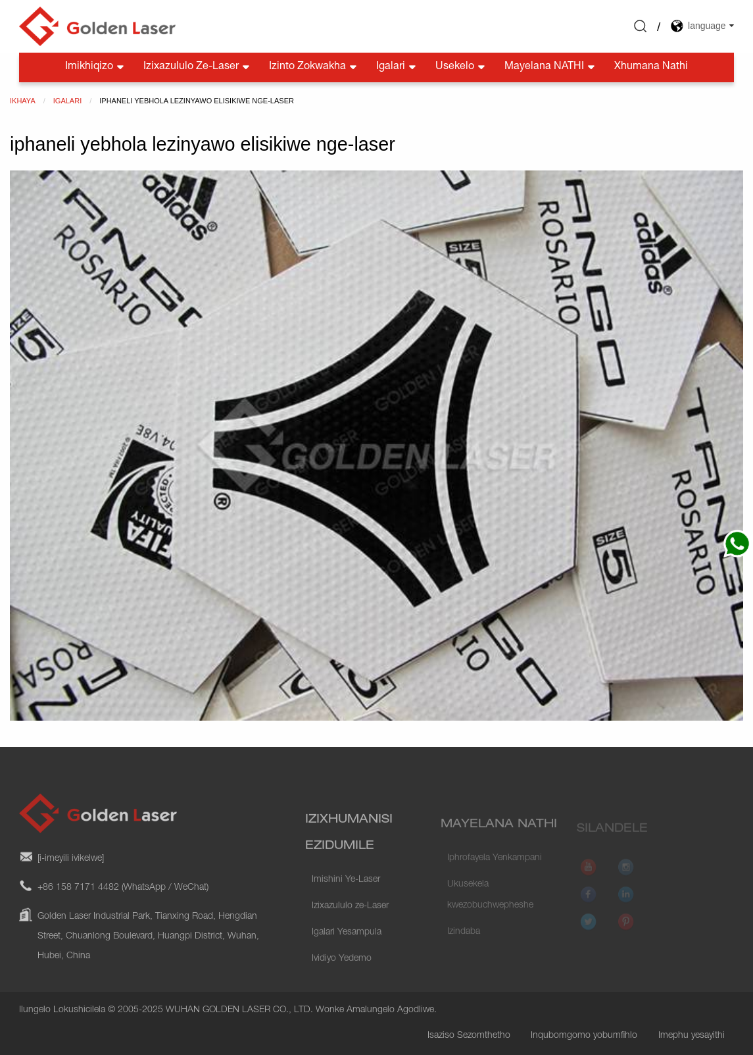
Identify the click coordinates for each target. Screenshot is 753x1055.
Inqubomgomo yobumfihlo (584, 1036)
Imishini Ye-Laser (346, 897)
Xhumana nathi (651, 67)
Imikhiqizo (95, 67)
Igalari (397, 67)
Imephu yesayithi (691, 1036)
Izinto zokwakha (314, 67)
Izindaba (463, 945)
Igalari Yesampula (346, 950)
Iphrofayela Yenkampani (494, 872)
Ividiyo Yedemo (342, 976)
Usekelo (461, 67)
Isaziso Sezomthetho (468, 1036)
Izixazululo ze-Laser (197, 67)
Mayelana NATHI (550, 67)
